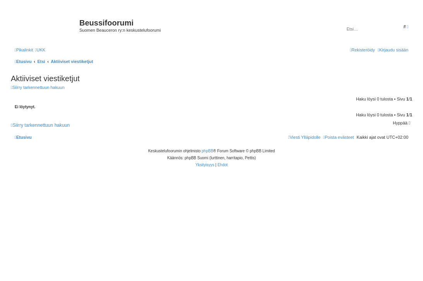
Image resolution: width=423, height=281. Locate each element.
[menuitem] (40, 49)
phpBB (207, 151)
